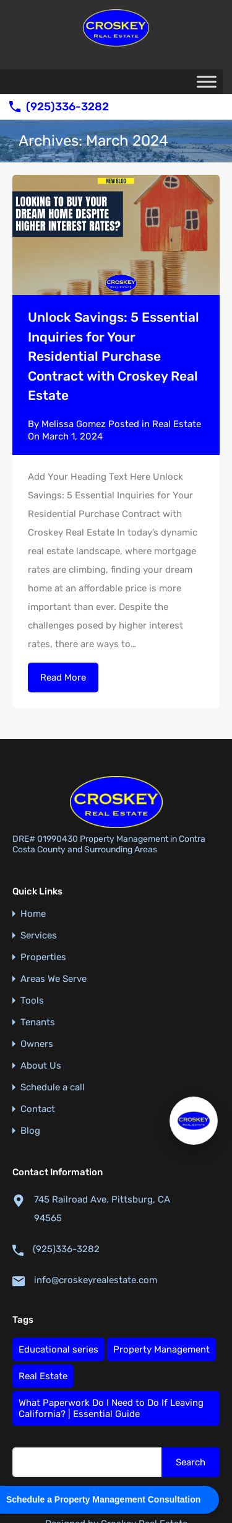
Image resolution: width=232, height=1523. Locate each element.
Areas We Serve (53, 932)
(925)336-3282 (67, 106)
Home (33, 867)
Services (38, 888)
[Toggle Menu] (207, 81)
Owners (36, 997)
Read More (63, 677)
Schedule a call (52, 1040)
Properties (43, 910)
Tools (32, 953)
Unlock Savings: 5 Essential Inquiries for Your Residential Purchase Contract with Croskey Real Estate (113, 356)
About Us (40, 1018)
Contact (37, 1062)
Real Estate (176, 424)
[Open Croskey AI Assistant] (194, 1121)
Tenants (37, 975)
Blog (30, 1083)
